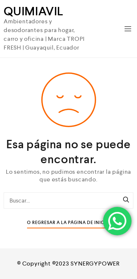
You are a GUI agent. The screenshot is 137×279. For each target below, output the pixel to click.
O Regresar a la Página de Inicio (68, 222)
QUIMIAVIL (33, 11)
